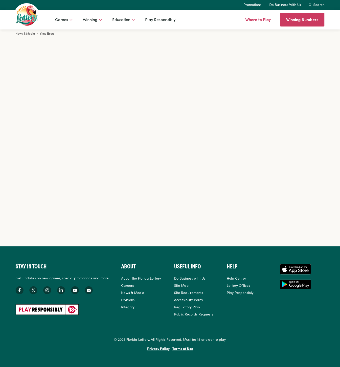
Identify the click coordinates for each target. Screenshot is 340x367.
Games (61, 19)
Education (121, 19)
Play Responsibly (160, 19)
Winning (90, 19)
